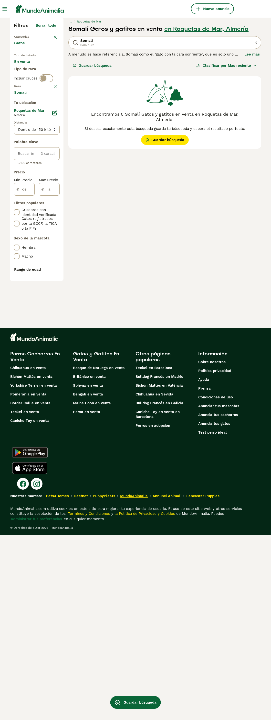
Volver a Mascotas (30, 36)
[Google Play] (30, 637)
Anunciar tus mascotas (218, 591)
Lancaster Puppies (202, 681)
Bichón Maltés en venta (31, 561)
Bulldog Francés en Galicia (159, 588)
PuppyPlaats (104, 681)
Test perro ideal (212, 617)
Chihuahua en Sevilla (154, 579)
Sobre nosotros (212, 547)
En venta (26, 70)
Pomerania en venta (28, 579)
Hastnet (81, 681)
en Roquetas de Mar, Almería (206, 28)
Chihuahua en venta (28, 553)
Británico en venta (89, 561)
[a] (49, 332)
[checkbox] (16, 148)
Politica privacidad (214, 555)
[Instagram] (36, 669)
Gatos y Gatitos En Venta (96, 541)
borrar (50, 123)
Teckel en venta (24, 597)
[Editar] (55, 256)
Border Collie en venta (30, 588)
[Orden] (226, 65)
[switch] (46, 112)
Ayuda (203, 564)
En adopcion (29, 82)
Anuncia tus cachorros (218, 599)
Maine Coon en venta (92, 588)
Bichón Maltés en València (159, 570)
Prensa (204, 573)
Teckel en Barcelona (154, 553)
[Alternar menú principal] (5, 9)
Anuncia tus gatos (214, 608)
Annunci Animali (167, 681)
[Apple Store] (29, 653)
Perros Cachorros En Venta (35, 541)
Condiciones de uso (215, 582)
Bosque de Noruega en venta (99, 553)
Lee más (252, 54)
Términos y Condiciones (88, 698)
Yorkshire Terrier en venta (33, 570)
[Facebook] (23, 669)
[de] (24, 332)
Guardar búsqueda (92, 65)
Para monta (28, 94)
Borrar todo (46, 25)
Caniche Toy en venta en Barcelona (158, 599)
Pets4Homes (57, 681)
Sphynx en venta (88, 570)
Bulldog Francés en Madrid (159, 561)
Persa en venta (86, 597)
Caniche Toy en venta (29, 605)
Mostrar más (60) (44, 236)
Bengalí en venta (88, 579)
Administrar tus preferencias (36, 704)
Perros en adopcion (153, 610)
